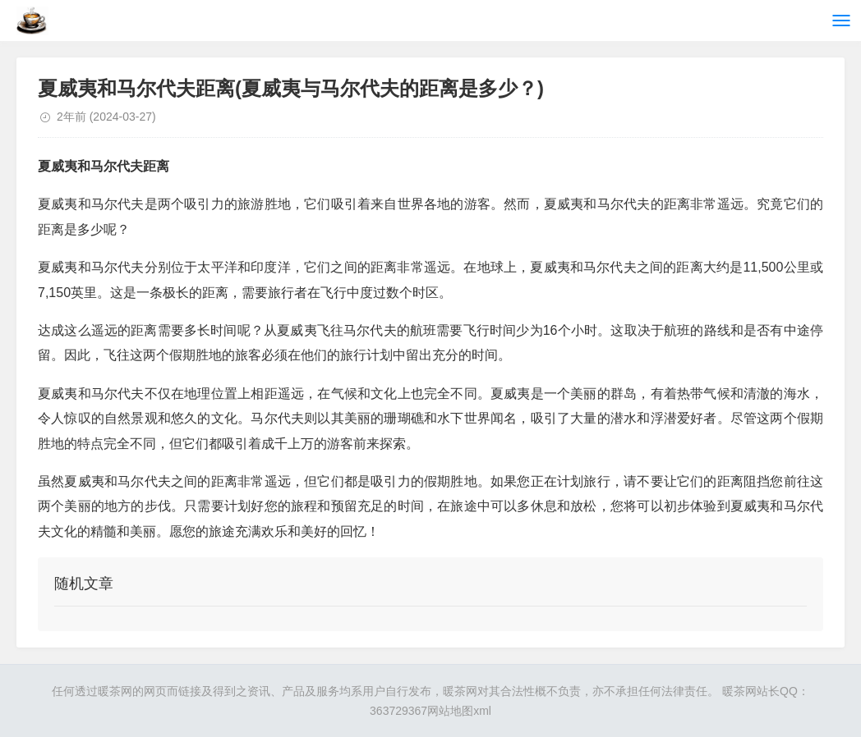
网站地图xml (459, 710)
